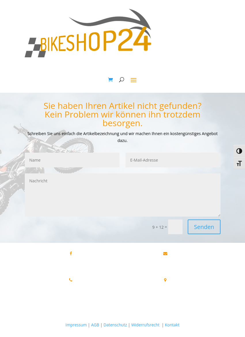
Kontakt (172, 324)
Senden (204, 227)
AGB (95, 324)
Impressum (76, 324)
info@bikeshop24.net (183, 259)
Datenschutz (115, 324)
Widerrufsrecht (145, 324)
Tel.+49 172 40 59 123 (70, 292)
